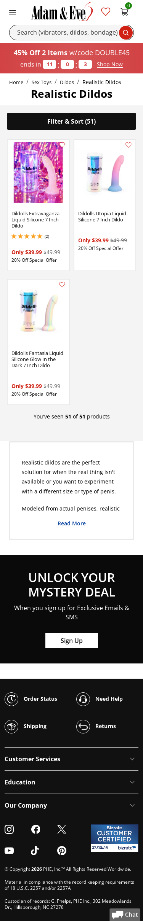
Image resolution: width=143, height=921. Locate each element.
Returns (96, 726)
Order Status (31, 699)
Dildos (67, 82)
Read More (72, 523)
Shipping (26, 726)
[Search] (71, 32)
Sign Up (72, 640)
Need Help (99, 699)
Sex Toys (41, 82)
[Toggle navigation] (12, 11)
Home (16, 82)
